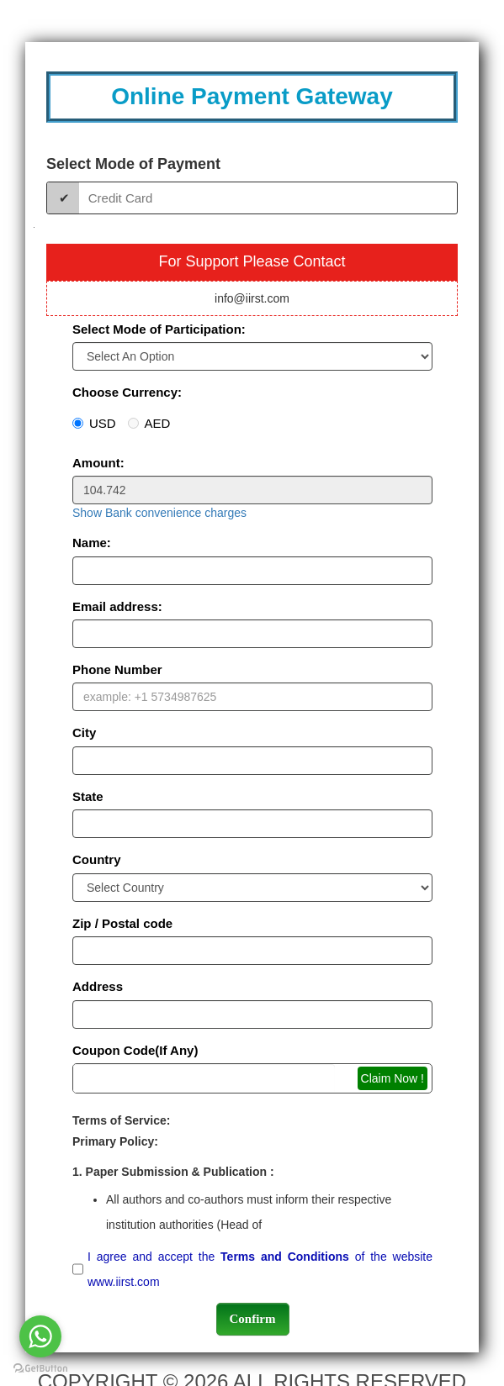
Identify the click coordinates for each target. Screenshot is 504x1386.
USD (94, 423)
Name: (91, 542)
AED (149, 423)
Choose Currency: (127, 392)
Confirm (253, 1318)
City (84, 732)
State (87, 796)
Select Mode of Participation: (159, 329)
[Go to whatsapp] (40, 1336)
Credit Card (120, 198)
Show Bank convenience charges (159, 512)
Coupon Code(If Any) (135, 1050)
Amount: (98, 463)
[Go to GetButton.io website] (40, 1368)
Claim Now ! (392, 1078)
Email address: (117, 606)
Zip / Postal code (122, 923)
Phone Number (117, 669)
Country (96, 859)
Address (97, 986)
